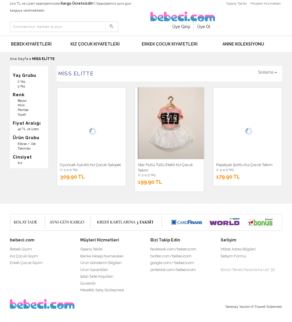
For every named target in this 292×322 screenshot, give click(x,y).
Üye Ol (203, 26)
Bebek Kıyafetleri (31, 44)
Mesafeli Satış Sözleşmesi (102, 290)
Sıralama (267, 72)
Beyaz (22, 101)
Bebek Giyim (21, 249)
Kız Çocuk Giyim (24, 256)
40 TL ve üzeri (28, 129)
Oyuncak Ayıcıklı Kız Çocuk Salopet (90, 165)
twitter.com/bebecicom (170, 256)
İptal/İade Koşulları (96, 276)
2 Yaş (21, 81)
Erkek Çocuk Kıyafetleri (170, 44)
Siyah (22, 115)
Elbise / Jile (27, 144)
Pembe (23, 110)
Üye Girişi (181, 26)
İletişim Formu (233, 256)
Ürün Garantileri (94, 270)
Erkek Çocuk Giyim (26, 263)
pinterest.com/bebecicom (173, 270)
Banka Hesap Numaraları (102, 256)
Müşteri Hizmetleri (266, 3)
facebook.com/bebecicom (173, 249)
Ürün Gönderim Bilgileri (101, 263)
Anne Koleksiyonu (243, 44)
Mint (21, 105)
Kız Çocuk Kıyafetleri (95, 44)
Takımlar (24, 148)
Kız (20, 163)
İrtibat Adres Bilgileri (238, 249)
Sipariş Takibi (236, 3)
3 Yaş (21, 86)
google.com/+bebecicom (172, 263)
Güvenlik (88, 283)
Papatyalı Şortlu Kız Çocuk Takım (244, 165)
